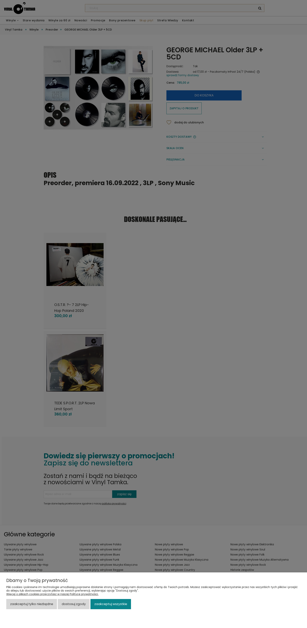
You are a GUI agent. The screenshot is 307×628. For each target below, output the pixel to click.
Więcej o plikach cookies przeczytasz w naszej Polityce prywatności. (52, 594)
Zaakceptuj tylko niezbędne (31, 604)
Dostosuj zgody (74, 604)
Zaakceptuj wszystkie (110, 604)
